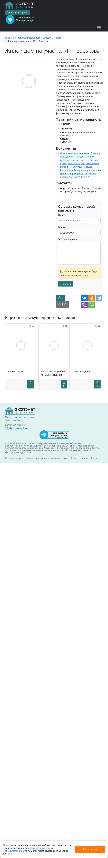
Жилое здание (82, 371)
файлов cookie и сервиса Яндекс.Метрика (28, 849)
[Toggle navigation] (99, 27)
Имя (61, 215)
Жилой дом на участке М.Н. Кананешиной (53, 373)
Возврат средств (79, 458)
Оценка (62, 227)
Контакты (96, 458)
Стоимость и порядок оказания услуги (47, 458)
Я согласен (90, 849)
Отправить (65, 284)
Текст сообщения (67, 239)
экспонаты (20, 417)
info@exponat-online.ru (17, 428)
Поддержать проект (17, 12)
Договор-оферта (14, 458)
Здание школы (15, 371)
